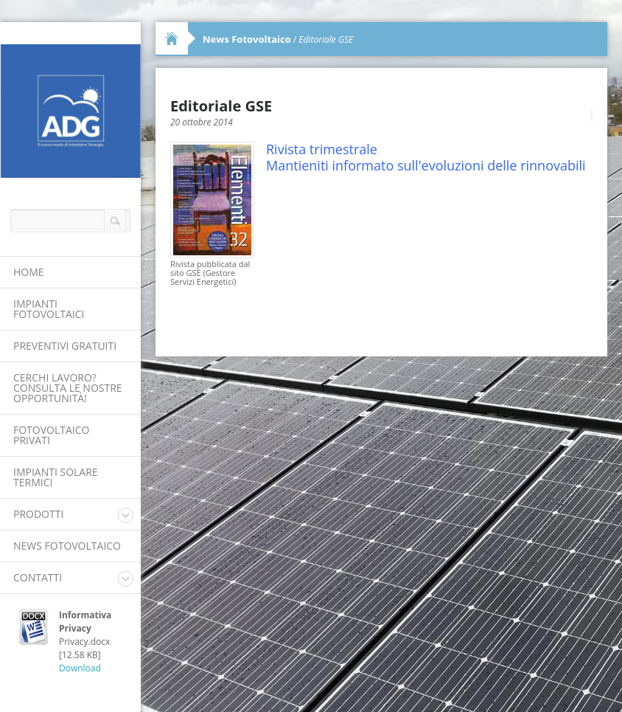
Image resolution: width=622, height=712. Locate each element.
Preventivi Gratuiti (64, 346)
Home (28, 272)
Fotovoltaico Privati (51, 435)
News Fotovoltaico (67, 546)
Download (80, 668)
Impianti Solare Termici (55, 477)
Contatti (37, 577)
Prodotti (38, 514)
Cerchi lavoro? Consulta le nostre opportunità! (67, 387)
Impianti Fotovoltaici (48, 309)
